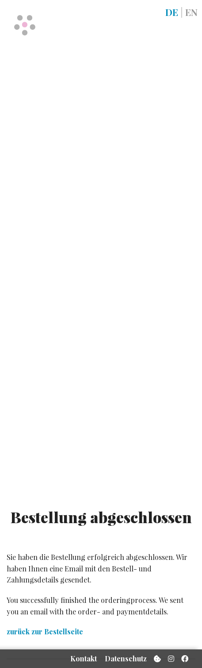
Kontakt (83, 658)
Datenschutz (126, 658)
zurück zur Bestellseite (45, 631)
